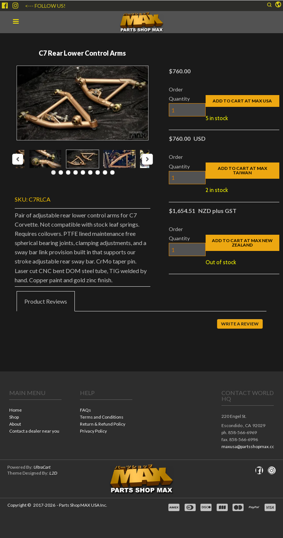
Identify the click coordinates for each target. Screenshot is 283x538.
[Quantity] (187, 109)
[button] (269, 4)
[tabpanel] (141, 329)
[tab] (46, 301)
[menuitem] (35, 410)
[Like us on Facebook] (5, 5)
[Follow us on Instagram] (15, 5)
